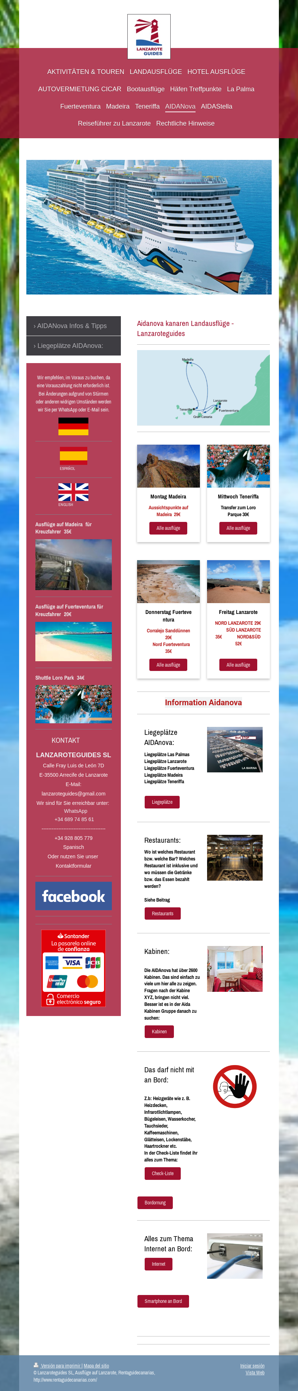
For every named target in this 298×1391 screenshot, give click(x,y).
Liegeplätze (162, 802)
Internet (158, 1264)
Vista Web (255, 1372)
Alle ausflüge (168, 528)
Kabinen (159, 1031)
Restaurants (163, 913)
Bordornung (155, 1202)
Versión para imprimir (58, 1366)
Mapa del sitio (96, 1366)
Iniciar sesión (252, 1366)
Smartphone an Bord (163, 1301)
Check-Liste (163, 1173)
